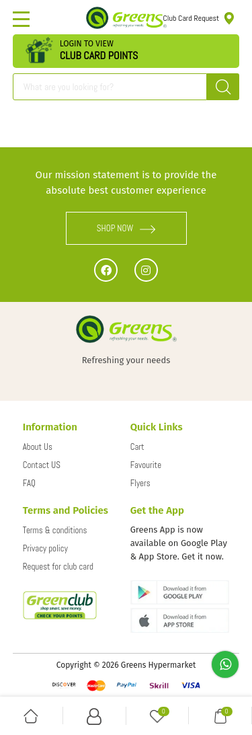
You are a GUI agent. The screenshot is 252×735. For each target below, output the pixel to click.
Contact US (41, 465)
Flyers (140, 483)
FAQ (29, 483)
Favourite (145, 465)
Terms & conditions (55, 530)
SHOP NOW (126, 228)
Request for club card (58, 566)
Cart (137, 447)
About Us (37, 447)
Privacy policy (45, 548)
